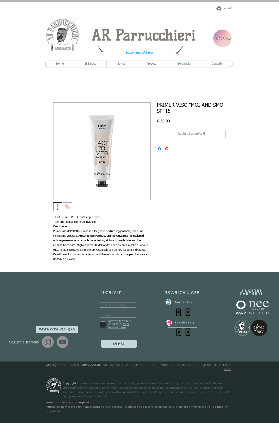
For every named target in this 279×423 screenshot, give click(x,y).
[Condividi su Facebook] (159, 148)
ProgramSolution (209, 365)
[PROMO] (222, 38)
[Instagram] (48, 342)
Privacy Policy (135, 365)
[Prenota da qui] (57, 329)
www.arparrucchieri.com (113, 383)
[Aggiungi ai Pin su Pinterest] (166, 148)
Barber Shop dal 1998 (140, 52)
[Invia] (119, 344)
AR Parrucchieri (143, 35)
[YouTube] (62, 342)
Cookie (151, 365)
